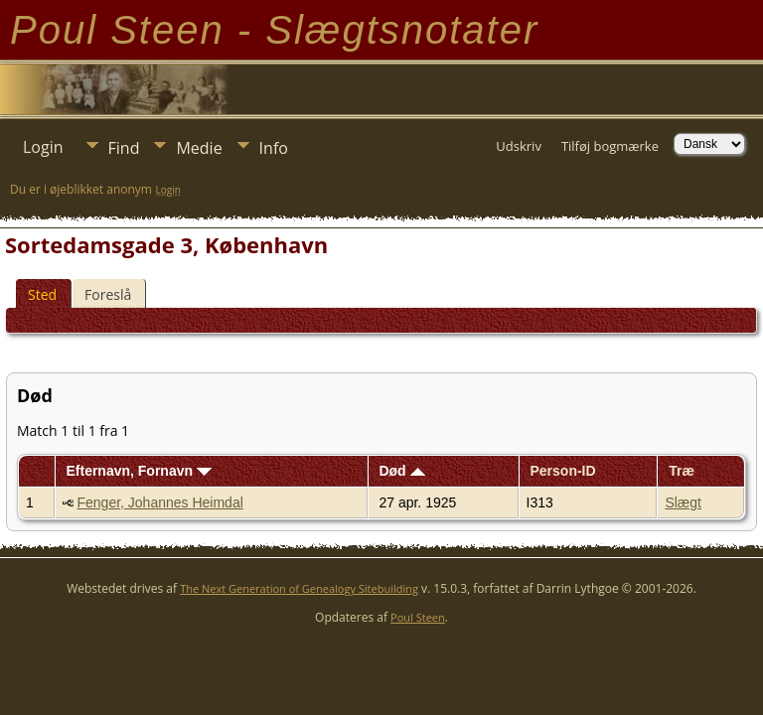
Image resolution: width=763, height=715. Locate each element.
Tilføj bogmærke (610, 146)
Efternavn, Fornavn (138, 471)
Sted (42, 294)
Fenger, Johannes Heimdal (159, 502)
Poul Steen (417, 617)
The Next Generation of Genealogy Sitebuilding (299, 588)
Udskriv (518, 146)
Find (124, 148)
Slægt (683, 502)
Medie (199, 148)
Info (273, 148)
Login (43, 147)
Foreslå (107, 294)
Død (401, 471)
